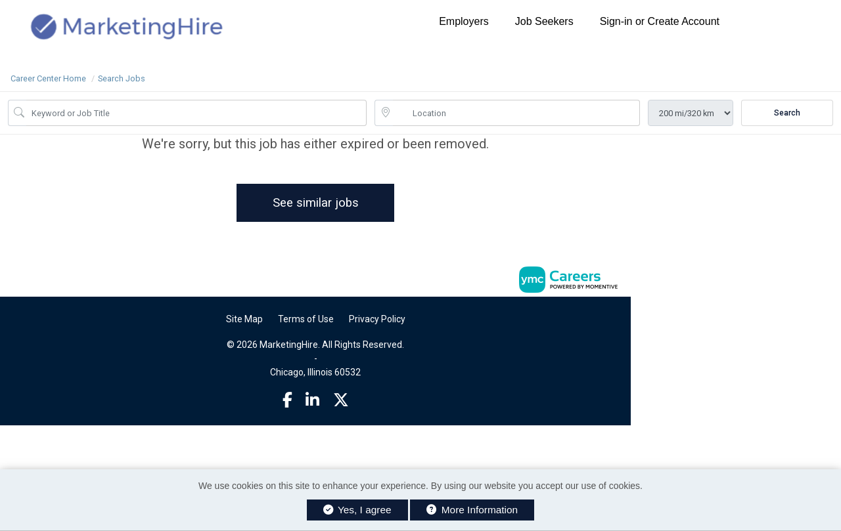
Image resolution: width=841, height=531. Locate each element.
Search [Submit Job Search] (787, 112)
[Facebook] (287, 400)
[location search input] (516, 113)
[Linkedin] (312, 400)
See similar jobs (316, 202)
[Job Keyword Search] (196, 113)
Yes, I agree (357, 509)
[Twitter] (341, 400)
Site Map (244, 319)
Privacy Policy (377, 319)
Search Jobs (121, 78)
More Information (472, 509)
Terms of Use (306, 319)
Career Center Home (48, 78)
